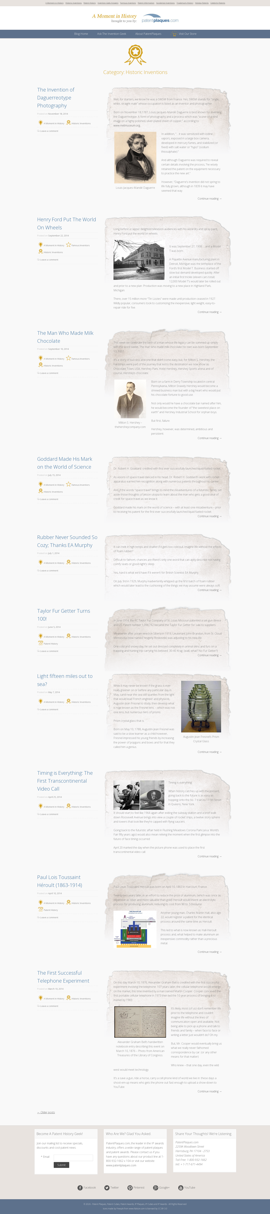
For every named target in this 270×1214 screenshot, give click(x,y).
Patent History (90, 3)
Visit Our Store (187, 34)
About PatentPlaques (148, 34)
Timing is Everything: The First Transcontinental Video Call (65, 780)
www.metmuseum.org (126, 125)
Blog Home (81, 34)
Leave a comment (49, 130)
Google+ (164, 1187)
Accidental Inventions (165, 3)
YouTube (189, 1187)
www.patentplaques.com (121, 1165)
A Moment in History (54, 3)
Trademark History (184, 3)
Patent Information (146, 3)
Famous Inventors (128, 3)
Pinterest (138, 1187)
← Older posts (46, 1112)
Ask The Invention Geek (111, 34)
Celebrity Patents (217, 3)
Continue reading (210, 198)
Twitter (114, 1187)
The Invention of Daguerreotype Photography (56, 97)
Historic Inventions (73, 3)
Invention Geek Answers (108, 3)
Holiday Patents (202, 3)
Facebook (90, 1187)
